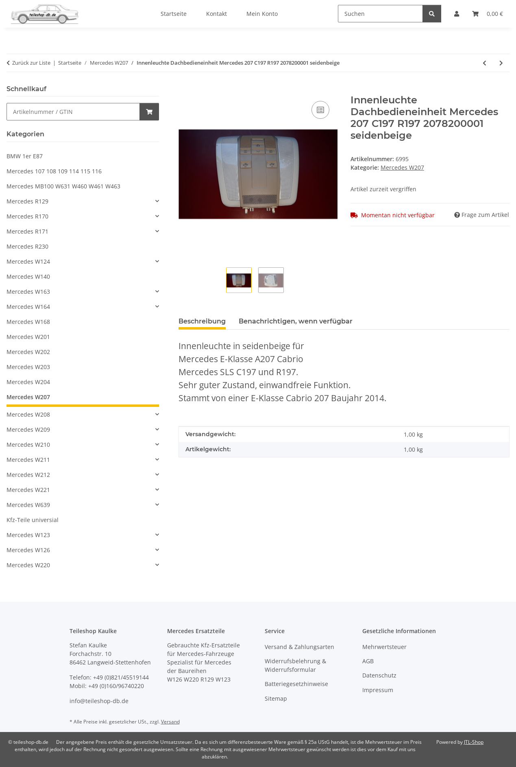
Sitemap (276, 698)
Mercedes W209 (28, 429)
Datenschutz (379, 675)
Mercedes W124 (28, 261)
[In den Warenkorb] (185, 89)
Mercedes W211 (28, 459)
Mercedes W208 (28, 414)
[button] (83, 201)
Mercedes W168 (28, 322)
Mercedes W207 (402, 167)
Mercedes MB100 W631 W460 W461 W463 (63, 186)
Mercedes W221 (28, 490)
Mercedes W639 (28, 505)
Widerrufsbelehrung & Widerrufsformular (295, 665)
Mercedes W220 (28, 565)
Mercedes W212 (28, 475)
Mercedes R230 (27, 246)
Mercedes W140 (28, 276)
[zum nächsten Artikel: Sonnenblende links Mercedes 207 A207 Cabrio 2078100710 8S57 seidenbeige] (501, 63)
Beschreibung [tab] (202, 321)
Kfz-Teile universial (33, 520)
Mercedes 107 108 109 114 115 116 (54, 171)
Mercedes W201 (28, 337)
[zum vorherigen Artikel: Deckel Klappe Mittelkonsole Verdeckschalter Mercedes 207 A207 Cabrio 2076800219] (484, 63)
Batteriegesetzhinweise (296, 684)
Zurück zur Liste (31, 62)
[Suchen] (380, 13)
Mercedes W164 (28, 306)
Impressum (377, 690)
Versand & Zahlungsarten (299, 647)
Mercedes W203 (28, 367)
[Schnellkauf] (73, 111)
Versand (170, 721)
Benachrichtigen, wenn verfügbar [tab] (296, 321)
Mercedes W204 (28, 382)
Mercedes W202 (28, 352)
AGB (368, 661)
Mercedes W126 (28, 550)
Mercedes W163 (28, 291)
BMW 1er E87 (25, 156)
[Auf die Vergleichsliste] (320, 110)
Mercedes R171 (27, 231)
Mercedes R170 (27, 216)
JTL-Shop (473, 742)
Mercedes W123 (28, 535)
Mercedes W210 (28, 444)
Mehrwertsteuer (384, 647)
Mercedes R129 (27, 201)
